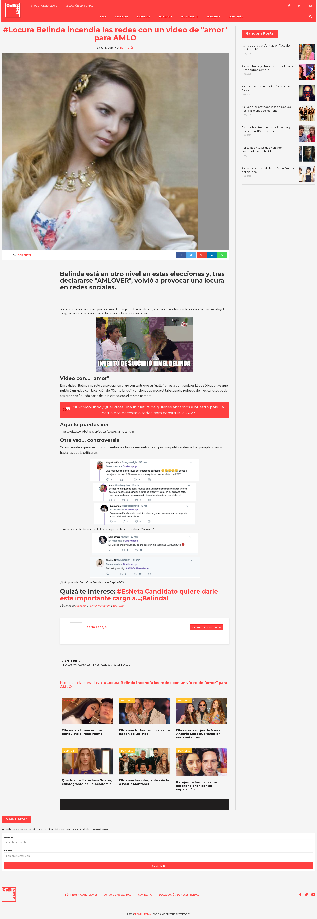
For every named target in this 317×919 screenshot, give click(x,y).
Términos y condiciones (81, 893)
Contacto (145, 893)
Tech (103, 16)
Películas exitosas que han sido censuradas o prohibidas (279, 153)
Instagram (104, 605)
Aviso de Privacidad (117, 893)
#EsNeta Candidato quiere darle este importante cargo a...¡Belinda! (139, 594)
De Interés (235, 16)
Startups (121, 16)
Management (189, 16)
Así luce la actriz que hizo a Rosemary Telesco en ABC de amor (279, 133)
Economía (165, 16)
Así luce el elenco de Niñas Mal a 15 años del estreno (279, 174)
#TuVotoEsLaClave (44, 5)
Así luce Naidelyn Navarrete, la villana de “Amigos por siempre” (279, 71)
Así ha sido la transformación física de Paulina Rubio (279, 51)
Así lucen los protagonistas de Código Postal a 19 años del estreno (279, 112)
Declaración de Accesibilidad (179, 893)
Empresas (143, 16)
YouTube (118, 605)
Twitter (92, 605)
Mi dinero (213, 16)
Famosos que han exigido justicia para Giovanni (279, 92)
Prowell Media (142, 913)
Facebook (81, 605)
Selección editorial (79, 5)
